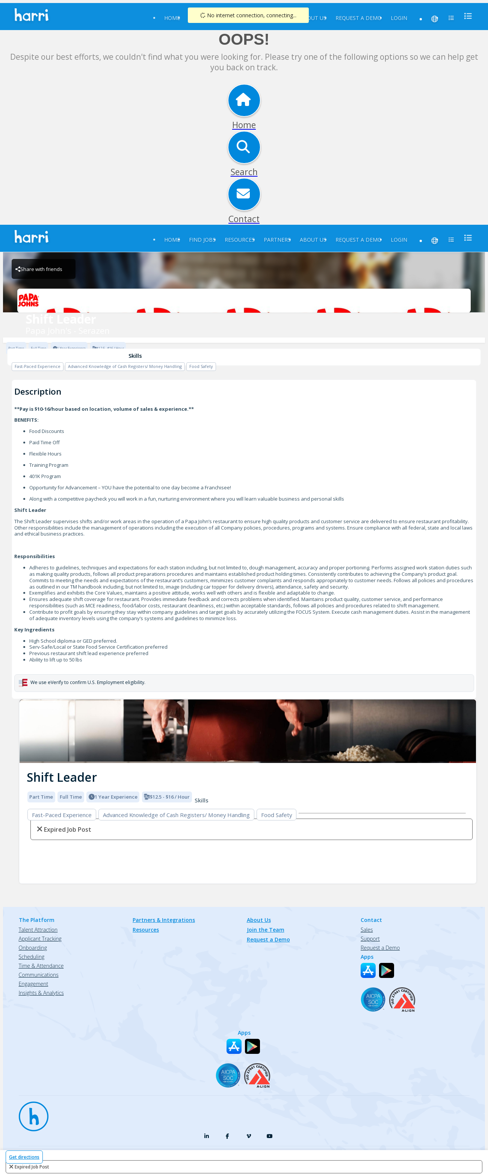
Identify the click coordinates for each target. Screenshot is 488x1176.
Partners (277, 239)
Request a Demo (358, 17)
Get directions (24, 1157)
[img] (248, 731)
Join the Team (265, 929)
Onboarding (33, 947)
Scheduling (32, 956)
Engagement (33, 983)
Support (370, 938)
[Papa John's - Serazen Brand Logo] (243, 301)
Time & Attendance (41, 965)
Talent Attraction (38, 929)
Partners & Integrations (164, 919)
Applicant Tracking (40, 938)
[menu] (465, 16)
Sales (367, 929)
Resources (240, 239)
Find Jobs (202, 239)
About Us (313, 17)
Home (172, 17)
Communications (39, 974)
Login (399, 17)
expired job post (32, 1167)
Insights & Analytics (41, 992)
